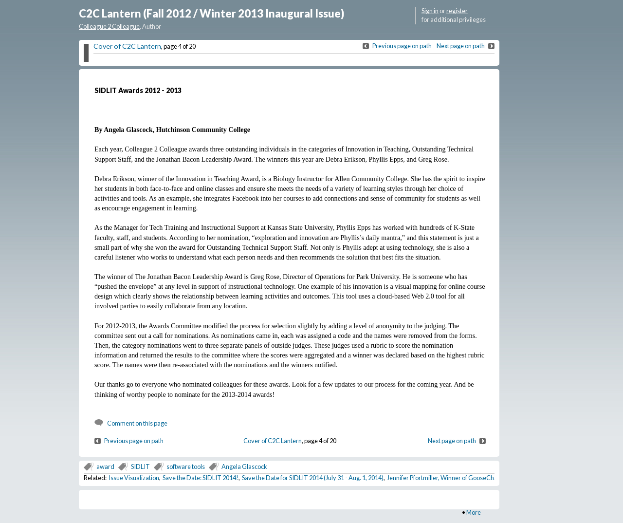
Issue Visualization (134, 478)
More (473, 512)
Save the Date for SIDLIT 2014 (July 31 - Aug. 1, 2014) (313, 478)
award (105, 466)
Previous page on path (402, 46)
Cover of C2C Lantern (127, 46)
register (457, 11)
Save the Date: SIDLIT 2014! (200, 478)
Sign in (430, 11)
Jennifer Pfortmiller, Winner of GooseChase (445, 478)
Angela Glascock (244, 466)
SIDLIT (140, 466)
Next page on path (461, 46)
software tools (185, 466)
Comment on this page (137, 423)
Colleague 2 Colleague (109, 26)
